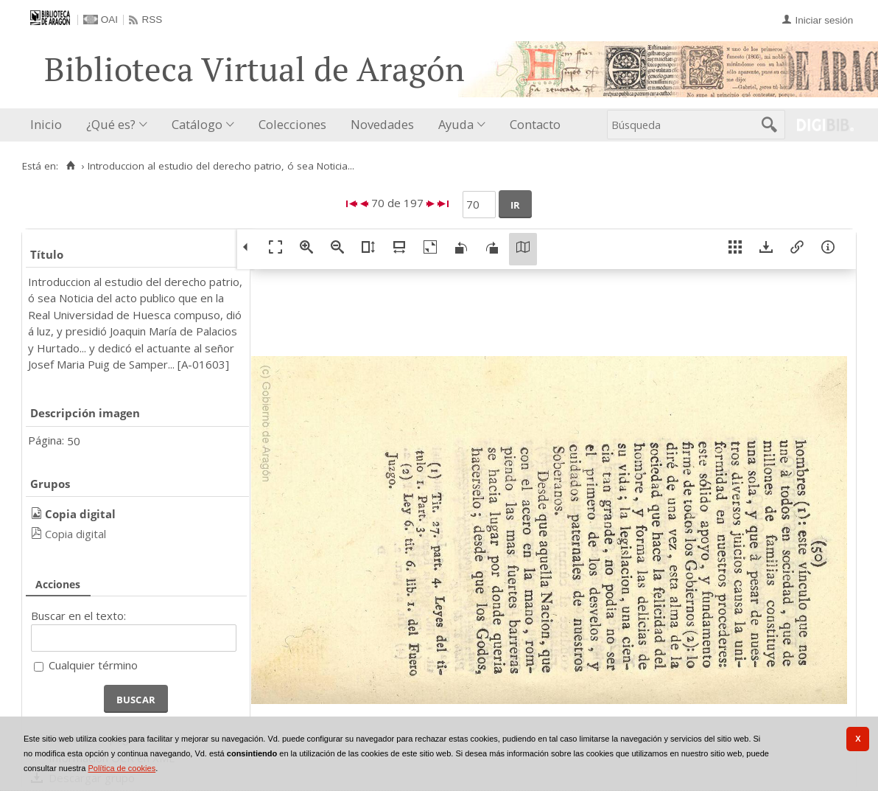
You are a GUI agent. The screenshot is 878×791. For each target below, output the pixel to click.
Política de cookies (121, 768)
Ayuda (456, 124)
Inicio (46, 124)
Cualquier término (93, 665)
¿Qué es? (111, 124)
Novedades (382, 124)
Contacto (535, 124)
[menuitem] (49, 125)
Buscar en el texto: (78, 615)
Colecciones (292, 124)
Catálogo (197, 124)
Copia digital (75, 533)
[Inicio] (70, 166)
